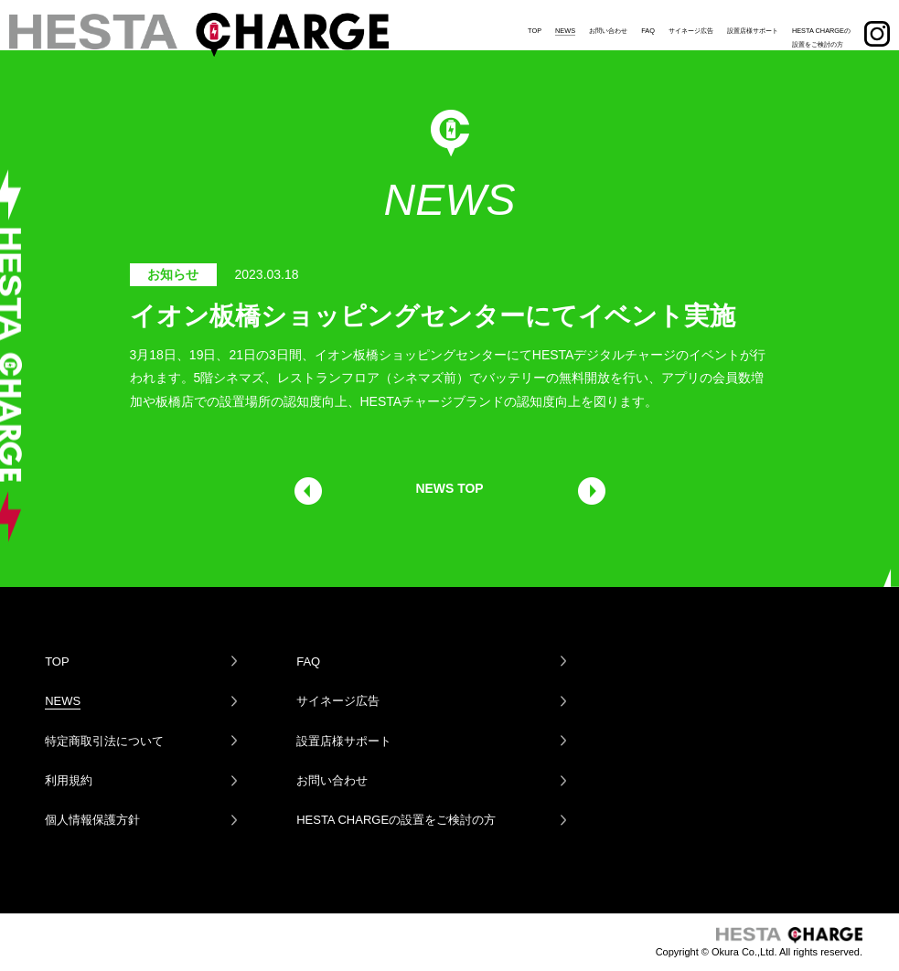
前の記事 (308, 491)
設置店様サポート (752, 22)
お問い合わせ (608, 22)
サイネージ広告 (691, 22)
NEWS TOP (449, 488)
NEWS (565, 22)
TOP (534, 22)
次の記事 (591, 491)
